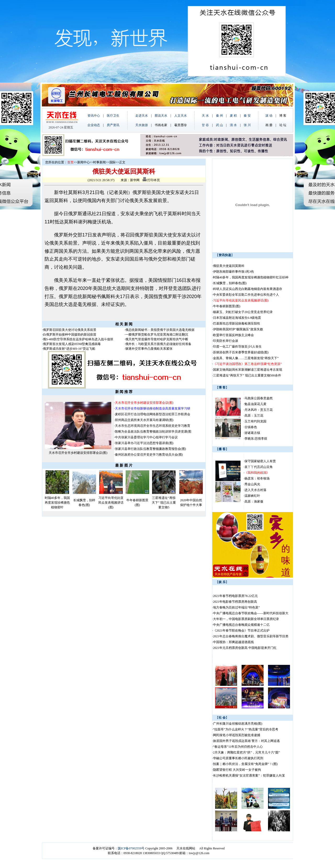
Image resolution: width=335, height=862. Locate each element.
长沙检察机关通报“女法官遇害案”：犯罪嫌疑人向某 (249, 775)
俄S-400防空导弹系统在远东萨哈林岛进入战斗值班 (78, 339)
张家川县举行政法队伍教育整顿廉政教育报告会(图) (150, 449)
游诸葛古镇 (252, 433)
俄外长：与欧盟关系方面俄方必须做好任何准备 (158, 344)
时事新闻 (99, 162)
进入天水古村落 (255, 490)
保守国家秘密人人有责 (260, 461)
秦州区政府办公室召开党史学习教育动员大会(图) (149, 454)
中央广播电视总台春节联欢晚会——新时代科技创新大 (250, 613)
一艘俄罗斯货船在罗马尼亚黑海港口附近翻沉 (156, 334)
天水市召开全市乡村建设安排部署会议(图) (78, 453)
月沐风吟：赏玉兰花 (258, 410)
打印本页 (151, 180)
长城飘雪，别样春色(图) (230, 283)
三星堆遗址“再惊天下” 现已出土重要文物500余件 (247, 375)
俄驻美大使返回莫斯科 (228, 266)
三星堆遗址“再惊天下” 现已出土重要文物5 (164, 502)
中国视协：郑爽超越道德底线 (233, 642)
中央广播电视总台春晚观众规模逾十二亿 (241, 625)
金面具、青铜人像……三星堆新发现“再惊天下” (246, 358)
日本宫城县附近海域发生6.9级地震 (237, 318)
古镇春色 (250, 427)
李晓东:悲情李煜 (255, 438)
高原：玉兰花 (253, 415)
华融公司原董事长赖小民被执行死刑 (238, 758)
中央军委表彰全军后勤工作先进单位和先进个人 (246, 295)
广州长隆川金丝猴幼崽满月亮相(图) (237, 723)
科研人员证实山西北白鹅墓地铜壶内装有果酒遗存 (247, 289)
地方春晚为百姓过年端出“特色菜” (236, 607)
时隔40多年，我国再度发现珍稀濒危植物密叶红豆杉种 (250, 277)
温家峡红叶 (252, 496)
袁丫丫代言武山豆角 (258, 467)
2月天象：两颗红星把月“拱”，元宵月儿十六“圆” (246, 752)
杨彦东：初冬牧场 (257, 478)
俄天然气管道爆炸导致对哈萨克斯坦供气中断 (156, 339)
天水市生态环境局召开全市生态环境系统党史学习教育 (152, 426)
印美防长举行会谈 (225, 341)
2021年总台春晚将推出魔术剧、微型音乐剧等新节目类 (250, 636)
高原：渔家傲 (253, 501)
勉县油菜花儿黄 (255, 404)
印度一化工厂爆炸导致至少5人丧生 (237, 346)
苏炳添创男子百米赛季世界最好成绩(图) (241, 352)
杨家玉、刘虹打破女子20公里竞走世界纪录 (243, 312)
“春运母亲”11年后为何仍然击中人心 (238, 746)
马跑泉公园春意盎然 (258, 398)
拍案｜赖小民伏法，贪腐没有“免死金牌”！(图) (245, 764)
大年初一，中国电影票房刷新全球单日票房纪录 (246, 619)
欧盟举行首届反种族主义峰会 (233, 335)
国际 (112, 162)
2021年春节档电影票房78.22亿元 (235, 596)
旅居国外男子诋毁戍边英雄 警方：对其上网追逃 (246, 741)
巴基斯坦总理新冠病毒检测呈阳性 (236, 323)
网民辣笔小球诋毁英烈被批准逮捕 (236, 735)
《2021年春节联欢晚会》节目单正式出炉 (241, 630)
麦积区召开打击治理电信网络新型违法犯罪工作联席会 (152, 414)
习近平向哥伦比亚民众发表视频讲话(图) (111, 502)
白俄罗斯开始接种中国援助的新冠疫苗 (69, 334)
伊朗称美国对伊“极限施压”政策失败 (238, 329)
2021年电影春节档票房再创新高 (235, 602)
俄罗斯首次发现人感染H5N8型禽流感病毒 (72, 344)
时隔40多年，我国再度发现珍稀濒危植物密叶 (57, 502)
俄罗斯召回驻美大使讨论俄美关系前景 (69, 330)
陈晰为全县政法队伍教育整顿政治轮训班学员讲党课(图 (153, 431)
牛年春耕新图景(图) (226, 306)
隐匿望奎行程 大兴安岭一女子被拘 (237, 770)
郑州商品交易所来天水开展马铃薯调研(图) (144, 420)
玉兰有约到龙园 (255, 421)
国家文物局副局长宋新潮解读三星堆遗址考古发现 (247, 369)
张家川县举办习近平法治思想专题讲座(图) (144, 443)
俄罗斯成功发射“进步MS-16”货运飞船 (69, 349)
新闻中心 (83, 162)
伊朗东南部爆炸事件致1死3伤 (233, 271)
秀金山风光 (252, 484)
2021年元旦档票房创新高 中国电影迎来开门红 (245, 648)
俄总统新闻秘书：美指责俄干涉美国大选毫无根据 (159, 330)
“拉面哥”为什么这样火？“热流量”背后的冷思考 (245, 729)
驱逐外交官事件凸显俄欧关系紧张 (148, 349)
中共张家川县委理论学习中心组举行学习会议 (146, 437)
